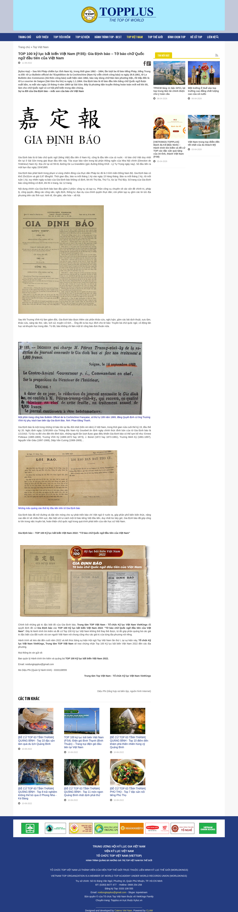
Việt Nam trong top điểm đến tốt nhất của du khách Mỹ (203, 143)
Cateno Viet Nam (123, 907)
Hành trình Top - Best (108, 37)
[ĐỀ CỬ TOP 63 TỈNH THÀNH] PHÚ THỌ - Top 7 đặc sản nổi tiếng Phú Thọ (130, 790)
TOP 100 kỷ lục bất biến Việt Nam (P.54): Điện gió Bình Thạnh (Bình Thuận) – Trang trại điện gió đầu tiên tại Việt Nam (84, 742)
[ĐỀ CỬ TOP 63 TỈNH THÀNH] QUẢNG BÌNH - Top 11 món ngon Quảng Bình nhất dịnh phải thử (84, 792)
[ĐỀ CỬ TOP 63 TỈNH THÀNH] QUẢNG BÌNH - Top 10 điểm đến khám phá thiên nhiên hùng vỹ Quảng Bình (130, 740)
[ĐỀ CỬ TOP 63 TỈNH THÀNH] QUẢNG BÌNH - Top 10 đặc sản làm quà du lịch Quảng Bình (38, 740)
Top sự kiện (82, 37)
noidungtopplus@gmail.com (112, 889)
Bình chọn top (176, 37)
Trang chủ (24, 37)
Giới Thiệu (42, 37)
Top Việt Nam (135, 37)
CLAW (149, 907)
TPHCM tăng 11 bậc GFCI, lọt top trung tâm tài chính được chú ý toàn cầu (169, 91)
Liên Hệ (211, 37)
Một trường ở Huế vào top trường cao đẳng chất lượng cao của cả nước (203, 91)
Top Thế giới (155, 37)
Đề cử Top (196, 37)
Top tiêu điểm (61, 37)
